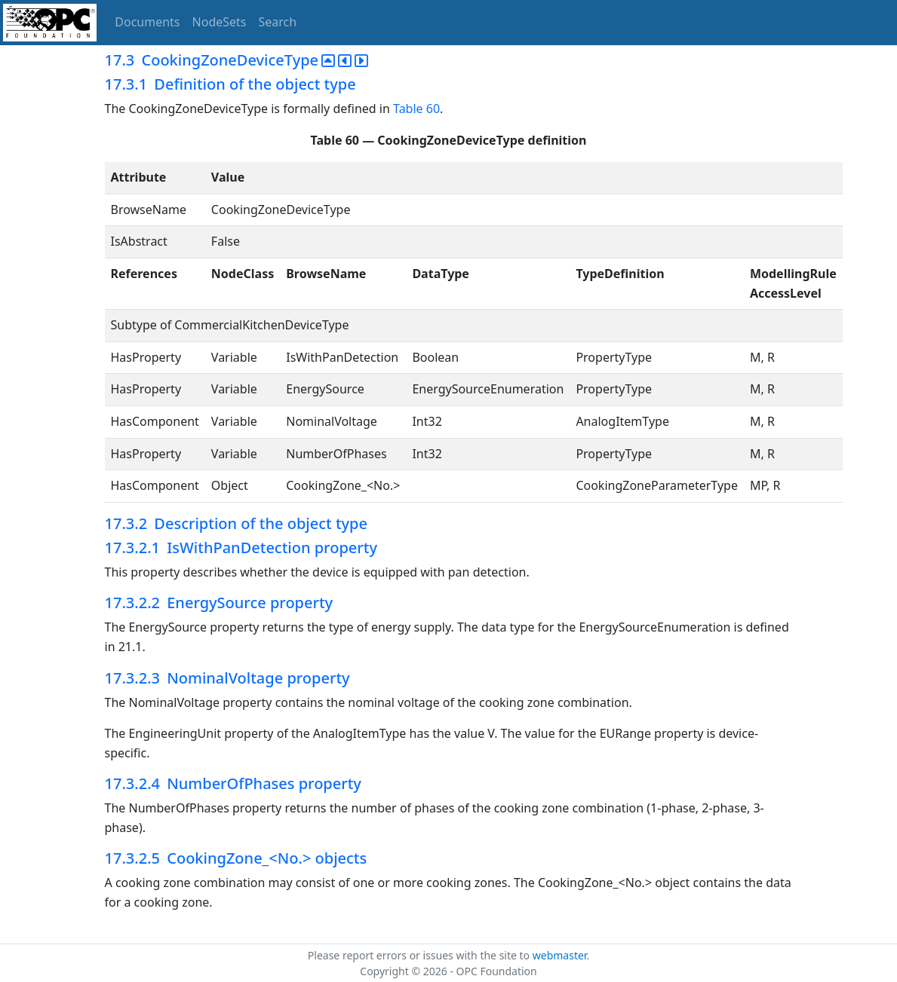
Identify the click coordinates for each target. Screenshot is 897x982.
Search (278, 22)
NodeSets (219, 22)
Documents (147, 22)
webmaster (560, 955)
